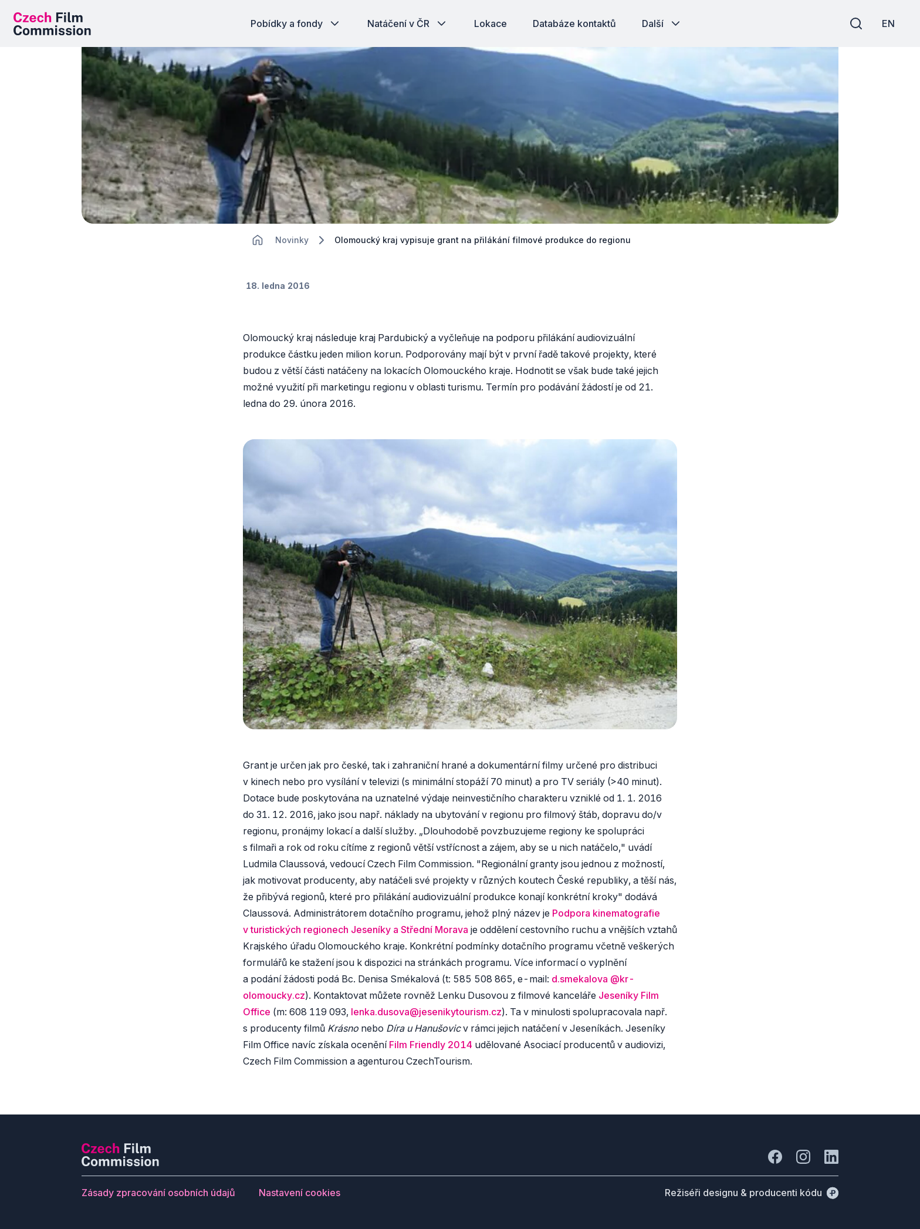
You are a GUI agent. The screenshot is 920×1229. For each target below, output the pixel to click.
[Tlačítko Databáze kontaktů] (574, 23)
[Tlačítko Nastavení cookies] (299, 1193)
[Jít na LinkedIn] (831, 1157)
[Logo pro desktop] (56, 23)
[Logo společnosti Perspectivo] (120, 1163)
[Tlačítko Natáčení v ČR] (408, 23)
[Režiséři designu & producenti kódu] (751, 1193)
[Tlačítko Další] (662, 23)
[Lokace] (292, 247)
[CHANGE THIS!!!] (257, 246)
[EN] (884, 23)
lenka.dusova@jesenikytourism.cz (426, 1019)
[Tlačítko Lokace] (490, 23)
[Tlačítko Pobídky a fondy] (296, 23)
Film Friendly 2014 (430, 1052)
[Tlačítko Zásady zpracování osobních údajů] (158, 1193)
